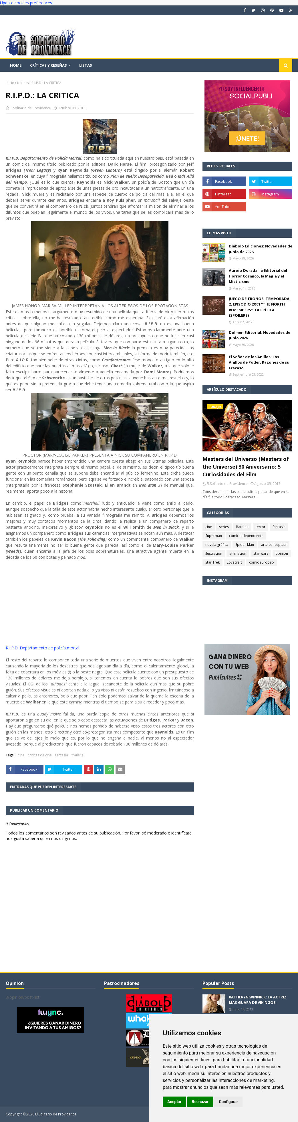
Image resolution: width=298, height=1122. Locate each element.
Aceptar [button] (174, 1101)
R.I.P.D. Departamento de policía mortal (42, 648)
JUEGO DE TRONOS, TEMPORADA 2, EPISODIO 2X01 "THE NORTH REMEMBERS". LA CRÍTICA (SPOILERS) (259, 307)
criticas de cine (40, 755)
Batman (242, 526)
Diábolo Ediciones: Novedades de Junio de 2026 (260, 248)
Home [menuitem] (15, 65)
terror (260, 526)
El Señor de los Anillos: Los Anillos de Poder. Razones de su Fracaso (259, 362)
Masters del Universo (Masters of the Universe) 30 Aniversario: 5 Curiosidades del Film (245, 466)
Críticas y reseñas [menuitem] (48, 65)
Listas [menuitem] (85, 65)
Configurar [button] (228, 1101)
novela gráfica (216, 544)
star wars (260, 553)
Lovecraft (234, 562)
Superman (213, 535)
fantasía (61, 755)
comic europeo (261, 562)
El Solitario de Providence (30, 108)
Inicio (10, 82)
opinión (281, 553)
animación (237, 553)
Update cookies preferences (26, 2)
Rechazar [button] (200, 1101)
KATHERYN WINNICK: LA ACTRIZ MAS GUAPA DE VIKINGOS (258, 999)
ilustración (213, 553)
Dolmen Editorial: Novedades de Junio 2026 (259, 335)
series (224, 526)
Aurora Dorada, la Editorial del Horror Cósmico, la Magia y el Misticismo (258, 276)
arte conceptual (274, 544)
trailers (23, 82)
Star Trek (212, 562)
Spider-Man (244, 544)
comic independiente (246, 535)
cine (21, 755)
